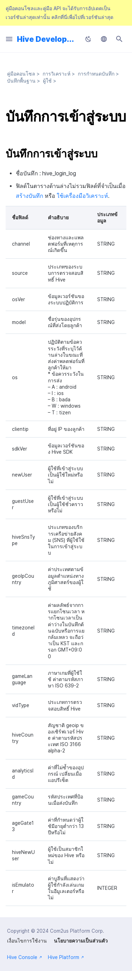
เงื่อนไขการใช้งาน (27, 941)
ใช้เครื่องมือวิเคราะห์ (82, 196)
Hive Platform (66, 957)
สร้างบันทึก (29, 196)
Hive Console (24, 957)
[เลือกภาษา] (104, 39)
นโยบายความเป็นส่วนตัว (81, 941)
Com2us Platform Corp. (77, 931)
